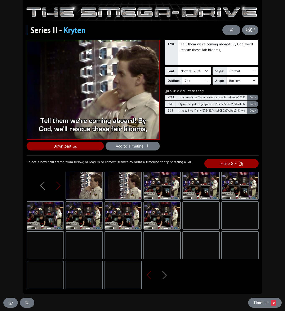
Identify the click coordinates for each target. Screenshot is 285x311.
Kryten (74, 30)
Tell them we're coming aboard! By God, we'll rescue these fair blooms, (218, 52)
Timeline (264, 302)
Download (65, 146)
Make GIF (231, 163)
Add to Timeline (133, 146)
